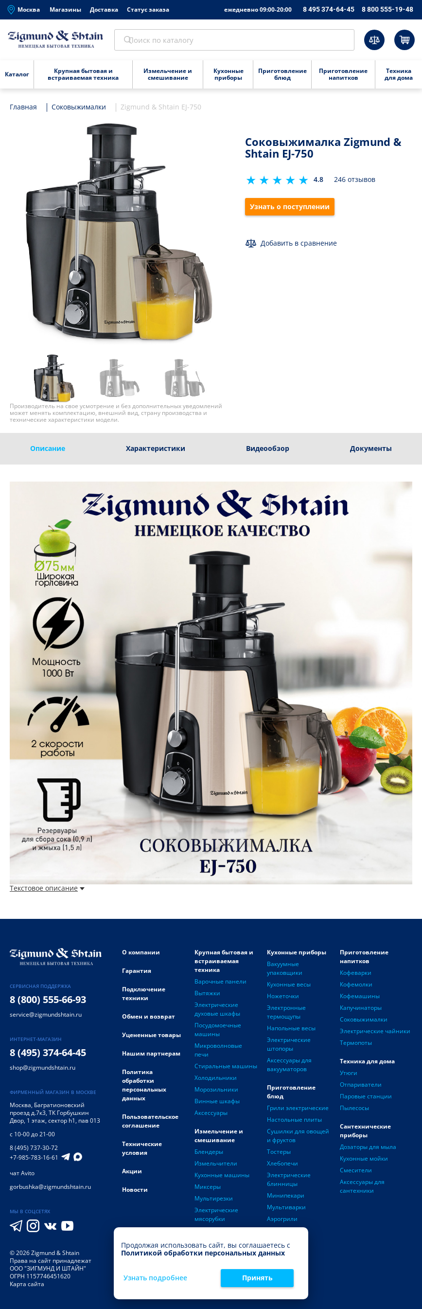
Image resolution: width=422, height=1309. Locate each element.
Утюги (348, 1075)
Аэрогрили (282, 1221)
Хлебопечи (282, 1166)
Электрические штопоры (289, 1046)
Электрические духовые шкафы (217, 1011)
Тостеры (279, 1154)
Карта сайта (27, 1286)
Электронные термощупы (286, 1014)
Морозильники (216, 1092)
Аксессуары (211, 1115)
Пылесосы (354, 1110)
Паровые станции (366, 1098)
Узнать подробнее (155, 1278)
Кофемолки (356, 987)
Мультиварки (286, 1209)
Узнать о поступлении (290, 209)
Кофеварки (355, 975)
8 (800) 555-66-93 (48, 1001)
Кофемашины (360, 998)
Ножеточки (283, 998)
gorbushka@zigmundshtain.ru (50, 1188)
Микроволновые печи (218, 1052)
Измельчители (215, 1166)
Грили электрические (298, 1110)
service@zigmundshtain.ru (46, 1016)
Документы (371, 450)
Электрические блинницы (289, 1181)
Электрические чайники (375, 1033)
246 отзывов (354, 182)
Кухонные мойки (364, 1161)
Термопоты (356, 1045)
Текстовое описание (47, 890)
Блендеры (208, 1154)
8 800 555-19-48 (387, 9)
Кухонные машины (221, 1177)
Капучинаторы (361, 1010)
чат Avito (22, 1175)
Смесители (356, 1172)
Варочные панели (220, 984)
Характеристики (155, 450)
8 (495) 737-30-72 (34, 1150)
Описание (47, 450)
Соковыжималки (363, 1022)
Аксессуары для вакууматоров (289, 1067)
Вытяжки (207, 995)
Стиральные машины (225, 1068)
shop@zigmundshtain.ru (42, 1069)
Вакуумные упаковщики (284, 970)
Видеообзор (267, 450)
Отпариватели (361, 1087)
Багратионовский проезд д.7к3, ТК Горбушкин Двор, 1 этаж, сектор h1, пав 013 (55, 1115)
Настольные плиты (294, 1122)
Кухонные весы (289, 987)
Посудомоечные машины (217, 1031)
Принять (257, 1277)
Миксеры (207, 1189)
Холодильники (215, 1080)
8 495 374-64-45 (328, 9)
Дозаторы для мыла (368, 1149)
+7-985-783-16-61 (34, 1160)
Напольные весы (291, 1030)
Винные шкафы (217, 1103)
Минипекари (285, 1198)
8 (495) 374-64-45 (48, 1054)
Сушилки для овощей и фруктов (298, 1138)
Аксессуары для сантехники (362, 1188)
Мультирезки (213, 1201)
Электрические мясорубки (216, 1216)
